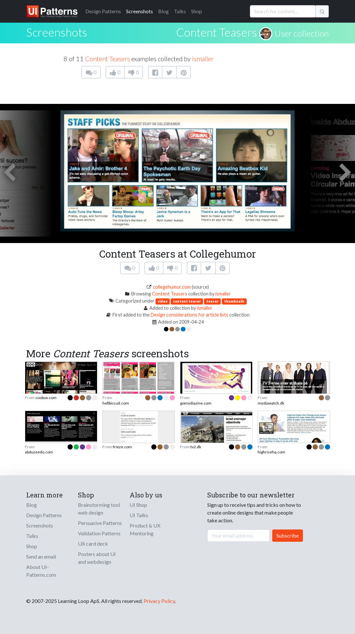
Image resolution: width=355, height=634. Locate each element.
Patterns (103, 11)
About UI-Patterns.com (41, 571)
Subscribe (287, 535)
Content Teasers (216, 32)
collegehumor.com (172, 287)
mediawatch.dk (271, 403)
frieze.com (122, 446)
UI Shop (138, 505)
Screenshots (139, 11)
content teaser (187, 301)
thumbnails (234, 301)
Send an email (41, 556)
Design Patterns (44, 515)
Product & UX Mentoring (145, 529)
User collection (301, 33)
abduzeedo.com (39, 452)
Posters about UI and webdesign (97, 558)
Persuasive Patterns (100, 523)
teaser (212, 301)
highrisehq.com (271, 452)
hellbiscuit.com (115, 403)
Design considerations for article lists (189, 314)
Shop (196, 11)
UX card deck (93, 543)
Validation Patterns (99, 533)
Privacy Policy (159, 601)
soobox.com (46, 397)
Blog (163, 11)
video (162, 301)
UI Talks (139, 515)
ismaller (203, 58)
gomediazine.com (195, 403)
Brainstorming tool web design (99, 509)
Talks (180, 11)
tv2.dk (195, 446)
